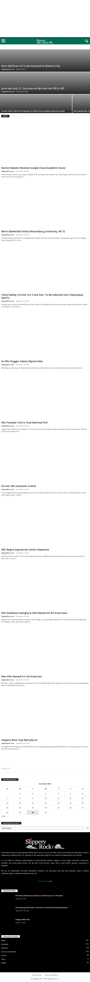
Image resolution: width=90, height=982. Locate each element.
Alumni (3, 955)
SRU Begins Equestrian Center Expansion (25, 549)
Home (13, 116)
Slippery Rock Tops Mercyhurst (19, 740)
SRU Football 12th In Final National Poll (24, 422)
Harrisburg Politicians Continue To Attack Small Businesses (41, 907)
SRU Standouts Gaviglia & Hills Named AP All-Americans (34, 613)
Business (4, 948)
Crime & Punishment (8, 952)
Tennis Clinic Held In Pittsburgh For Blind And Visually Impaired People (33, 111)
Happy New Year (23, 919)
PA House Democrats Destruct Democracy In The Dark (39, 895)
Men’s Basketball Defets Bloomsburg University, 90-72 (33, 231)
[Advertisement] (45, 18)
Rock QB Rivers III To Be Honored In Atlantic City (30, 66)
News (3, 940)
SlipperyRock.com (7, 69)
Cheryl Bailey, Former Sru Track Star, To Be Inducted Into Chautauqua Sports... (42, 296)
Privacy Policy (37, 975)
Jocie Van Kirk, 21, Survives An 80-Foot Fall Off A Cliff (32, 88)
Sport (3, 959)
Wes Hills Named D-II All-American (21, 676)
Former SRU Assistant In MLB (18, 486)
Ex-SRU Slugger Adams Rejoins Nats (22, 361)
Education (5, 944)
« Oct (3, 816)
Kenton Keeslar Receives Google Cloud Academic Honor (33, 168)
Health (3, 963)
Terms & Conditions (51, 975)
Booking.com (6, 768)
